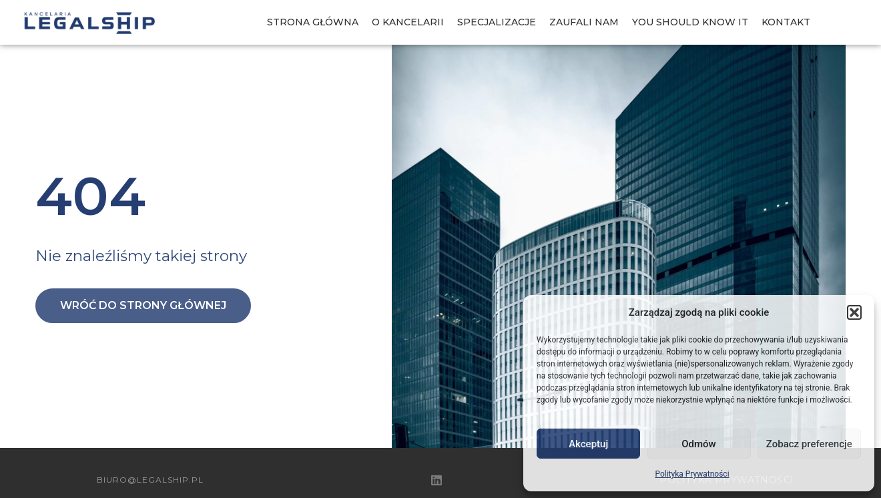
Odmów (698, 444)
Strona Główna (312, 22)
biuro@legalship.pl (150, 480)
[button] (854, 312)
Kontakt (786, 22)
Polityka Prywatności (692, 474)
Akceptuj (588, 444)
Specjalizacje (496, 22)
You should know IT (690, 22)
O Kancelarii (408, 22)
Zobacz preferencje (809, 444)
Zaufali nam (584, 22)
